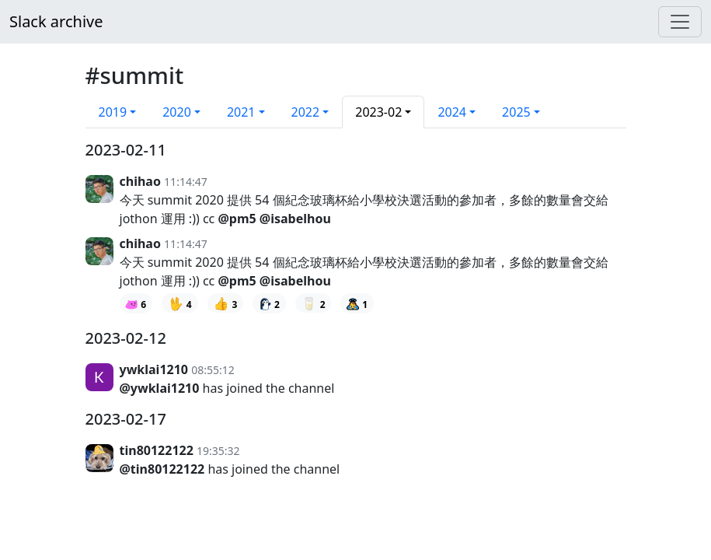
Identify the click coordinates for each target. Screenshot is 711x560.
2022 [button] (305, 112)
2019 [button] (113, 112)
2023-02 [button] (378, 112)
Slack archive (56, 21)
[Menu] (680, 21)
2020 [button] (176, 112)
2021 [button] (241, 112)
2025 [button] (516, 112)
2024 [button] (451, 112)
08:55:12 (213, 369)
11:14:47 (185, 181)
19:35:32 (218, 450)
